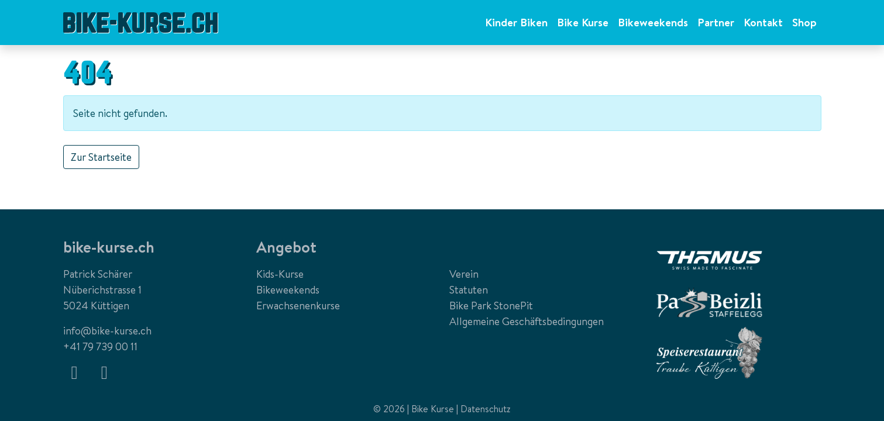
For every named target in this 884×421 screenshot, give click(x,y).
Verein (464, 274)
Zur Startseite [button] (101, 157)
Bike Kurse (582, 22)
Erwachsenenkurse (298, 305)
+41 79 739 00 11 (100, 346)
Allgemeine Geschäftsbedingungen (526, 321)
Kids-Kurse (280, 274)
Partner (715, 22)
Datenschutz (485, 408)
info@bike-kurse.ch (107, 330)
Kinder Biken (516, 22)
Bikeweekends (653, 22)
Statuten (468, 289)
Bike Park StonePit (491, 305)
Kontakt (763, 22)
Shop (804, 22)
